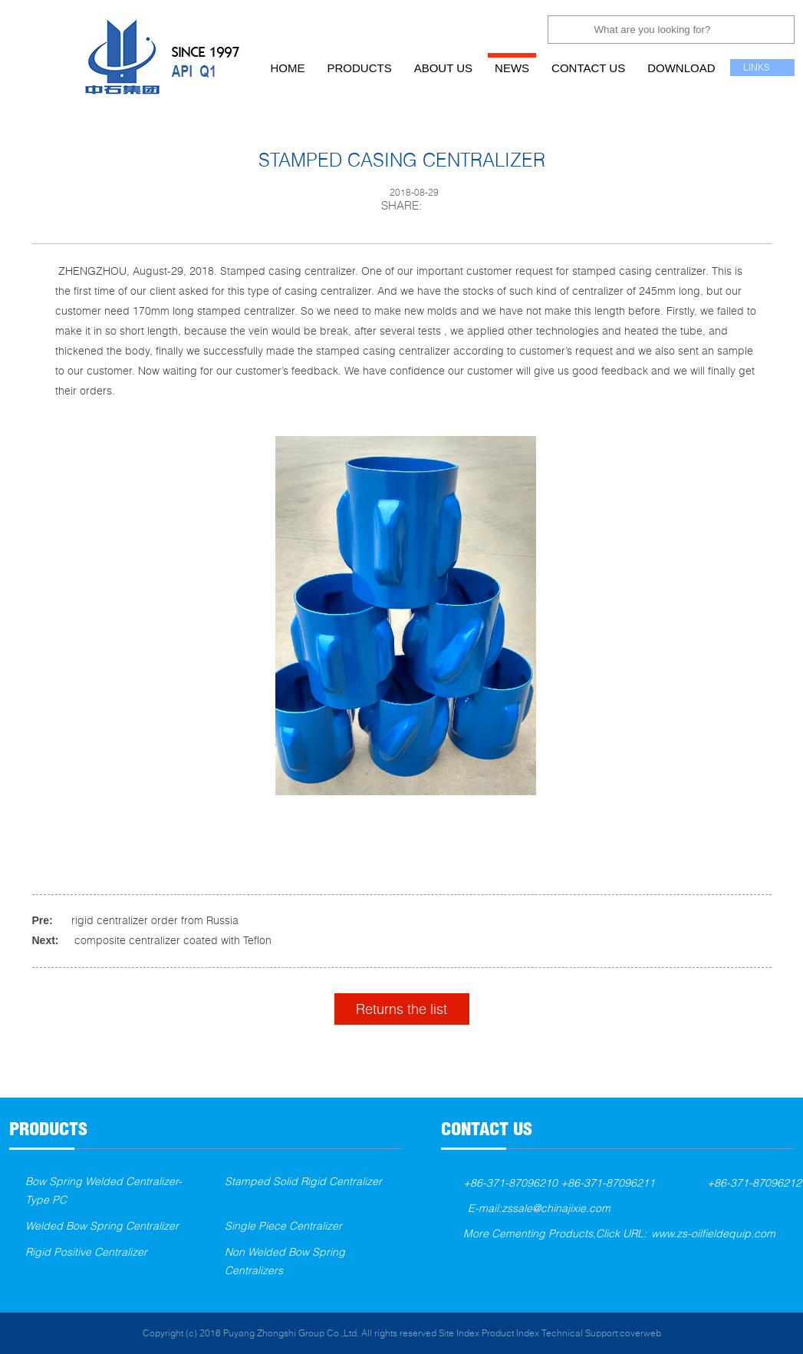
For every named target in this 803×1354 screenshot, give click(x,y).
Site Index (459, 1333)
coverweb (640, 1333)
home (288, 67)
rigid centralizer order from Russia (155, 919)
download (681, 67)
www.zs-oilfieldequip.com (713, 1233)
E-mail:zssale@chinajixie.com (539, 1207)
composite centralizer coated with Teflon (173, 939)
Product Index (510, 1333)
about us (443, 67)
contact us (588, 67)
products (359, 67)
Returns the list (401, 1008)
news (512, 67)
